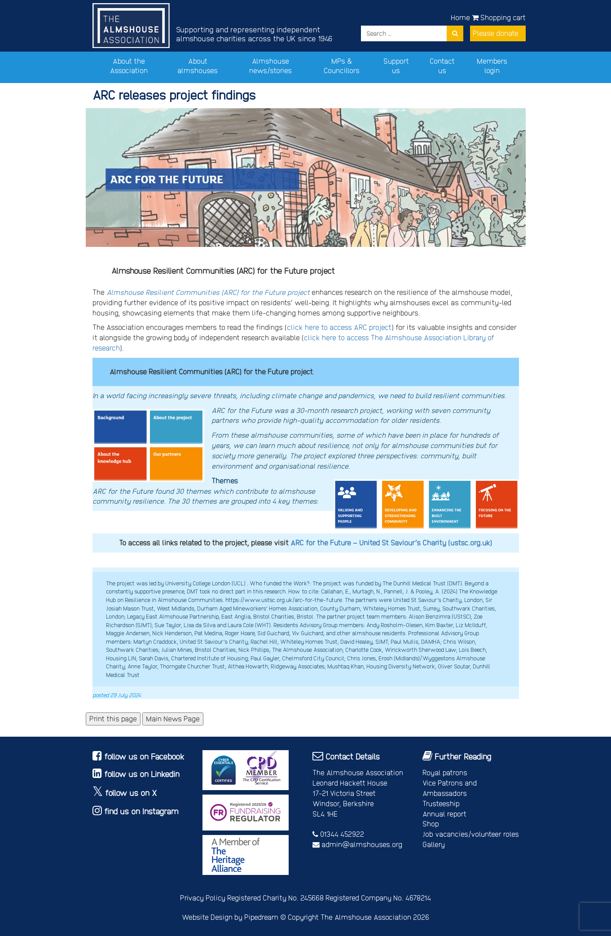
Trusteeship (441, 803)
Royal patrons (444, 772)
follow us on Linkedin (142, 773)
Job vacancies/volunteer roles (470, 834)
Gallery (433, 844)
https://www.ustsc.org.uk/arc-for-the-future (283, 599)
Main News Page (173, 718)
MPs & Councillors (342, 66)
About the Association (129, 66)
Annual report (444, 813)
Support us (396, 66)
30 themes (193, 491)
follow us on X (131, 792)
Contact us (442, 66)
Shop (430, 823)
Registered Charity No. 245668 (275, 897)
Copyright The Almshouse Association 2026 (358, 917)
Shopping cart (499, 17)
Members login (492, 66)
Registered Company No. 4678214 (378, 897)
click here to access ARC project (339, 327)
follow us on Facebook (144, 756)
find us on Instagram (141, 811)
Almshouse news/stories (270, 66)
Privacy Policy (202, 897)
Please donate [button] (496, 33)
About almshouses (197, 66)
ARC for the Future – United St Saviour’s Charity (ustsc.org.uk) (391, 542)
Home (460, 17)
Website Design (207, 917)
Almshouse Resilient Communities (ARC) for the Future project (208, 292)
